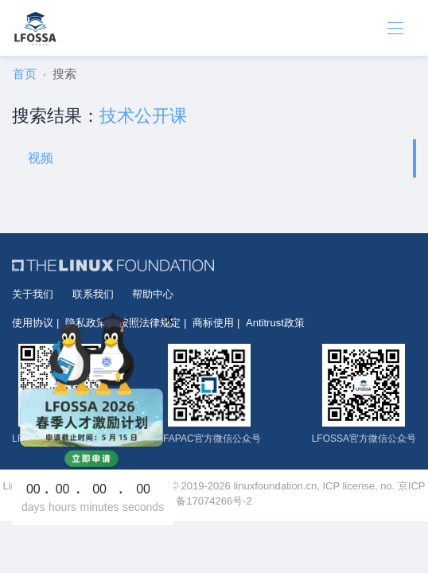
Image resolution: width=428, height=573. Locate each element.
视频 (40, 158)
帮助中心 (152, 294)
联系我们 (93, 294)
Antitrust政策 (275, 323)
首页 (25, 73)
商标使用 (213, 323)
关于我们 (32, 294)
